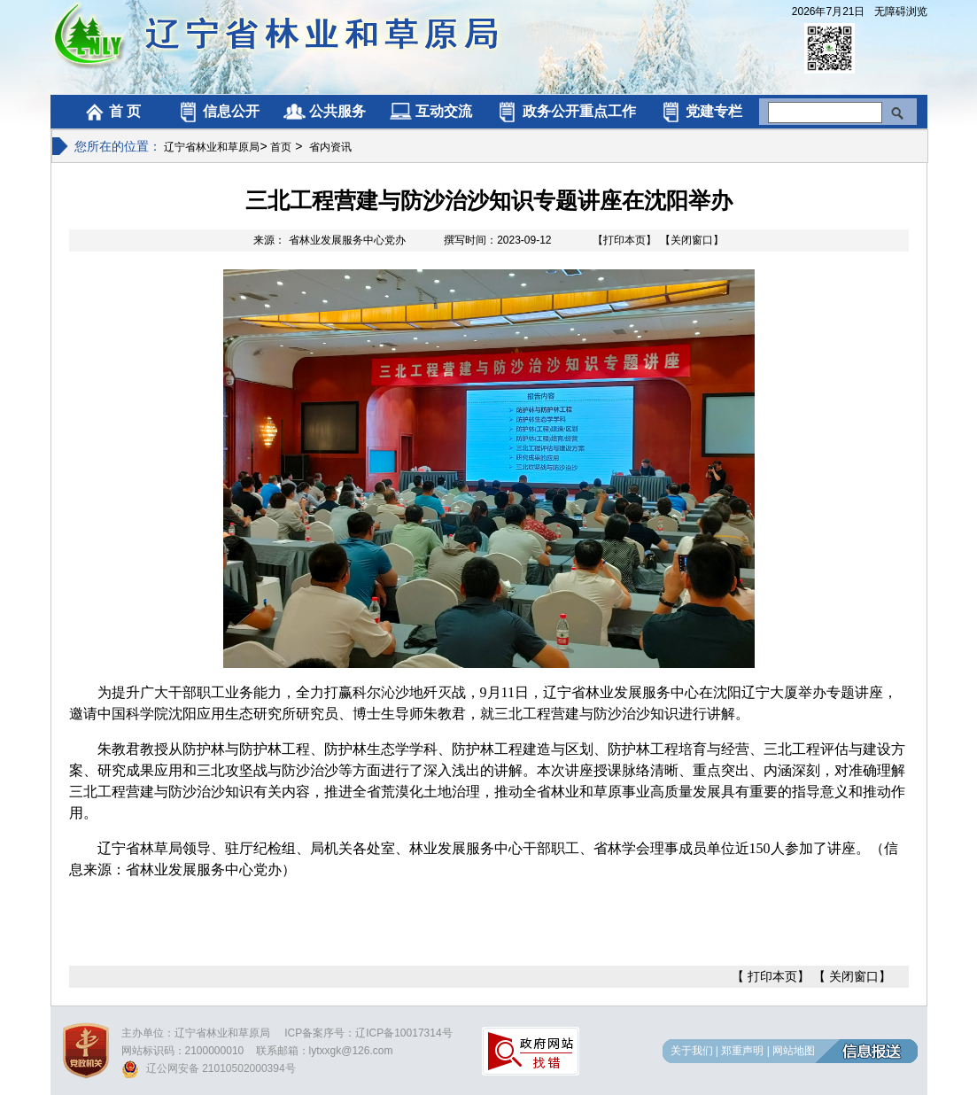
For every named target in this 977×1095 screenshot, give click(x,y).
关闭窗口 (854, 976)
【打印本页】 (624, 240)
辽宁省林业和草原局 (212, 147)
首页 (280, 147)
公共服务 (324, 111)
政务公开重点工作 (565, 111)
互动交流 (431, 111)
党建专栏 (701, 111)
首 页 (112, 111)
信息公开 (218, 111)
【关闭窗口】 (692, 240)
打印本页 (772, 976)
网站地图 (793, 1051)
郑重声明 (742, 1051)
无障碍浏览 (900, 11)
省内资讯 (330, 147)
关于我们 (692, 1051)
